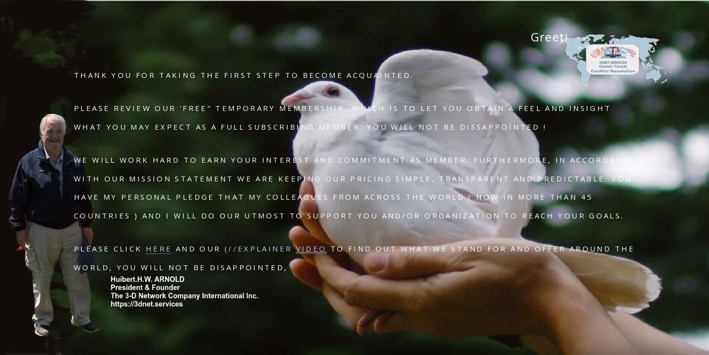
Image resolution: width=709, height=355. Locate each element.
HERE (159, 248)
